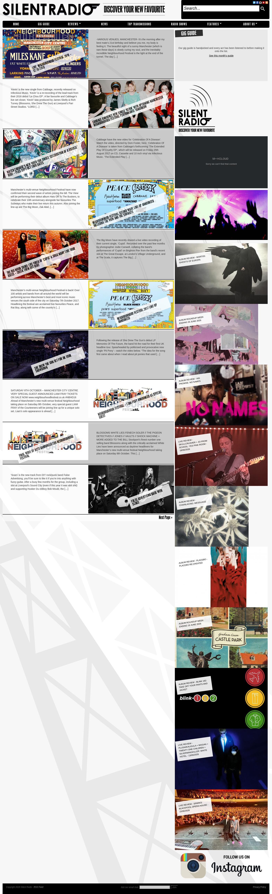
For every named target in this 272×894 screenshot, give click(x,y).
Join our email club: (130, 887)
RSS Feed (38, 887)
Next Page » (165, 517)
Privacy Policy (259, 887)
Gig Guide (44, 24)
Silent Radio (91, 9)
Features (213, 24)
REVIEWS (73, 24)
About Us (249, 24)
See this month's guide (221, 55)
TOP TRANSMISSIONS (139, 24)
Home (16, 24)
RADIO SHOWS (179, 24)
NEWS (104, 24)
